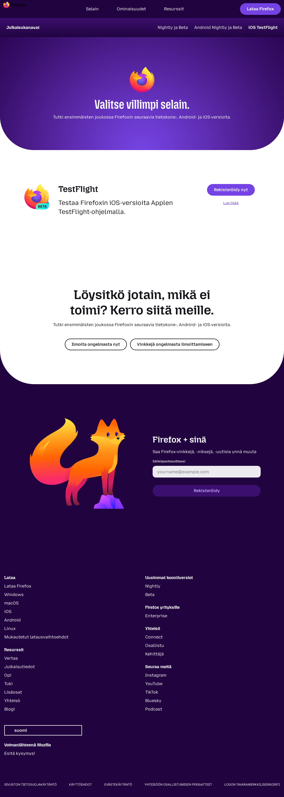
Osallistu (154, 645)
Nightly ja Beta (173, 27)
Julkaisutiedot (19, 666)
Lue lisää (231, 203)
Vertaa (11, 658)
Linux (10, 628)
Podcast (153, 709)
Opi (7, 675)
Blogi (9, 709)
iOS (7, 611)
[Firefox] (19, 9)
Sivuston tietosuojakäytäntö (30, 784)
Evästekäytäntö (118, 784)
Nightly (152, 586)
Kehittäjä (154, 653)
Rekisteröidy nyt (231, 189)
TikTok (151, 692)
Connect (154, 637)
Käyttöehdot (80, 784)
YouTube (153, 683)
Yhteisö (12, 700)
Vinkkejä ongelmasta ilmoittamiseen (175, 344)
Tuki (8, 683)
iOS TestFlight (263, 27)
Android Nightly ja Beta (218, 27)
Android (12, 620)
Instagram (155, 675)
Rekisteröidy (207, 490)
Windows (14, 594)
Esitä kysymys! (19, 753)
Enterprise (156, 615)
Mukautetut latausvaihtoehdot (36, 637)
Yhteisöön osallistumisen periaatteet (178, 784)
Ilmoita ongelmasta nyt (96, 344)
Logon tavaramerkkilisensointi (252, 784)
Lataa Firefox (260, 8)
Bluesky (153, 700)
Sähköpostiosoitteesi (169, 461)
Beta (149, 594)
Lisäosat (13, 692)
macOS (11, 603)
